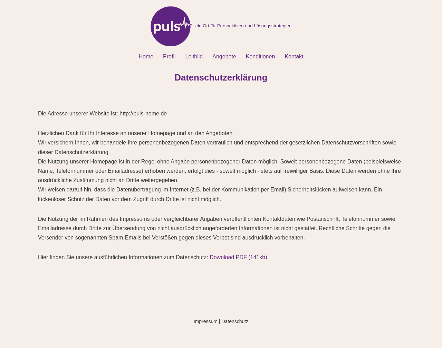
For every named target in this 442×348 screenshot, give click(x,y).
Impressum (206, 321)
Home (145, 56)
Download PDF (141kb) (238, 257)
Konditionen (260, 56)
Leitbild (194, 56)
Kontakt (294, 56)
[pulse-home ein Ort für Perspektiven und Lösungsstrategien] (221, 26)
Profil (169, 56)
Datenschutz (234, 321)
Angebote (224, 56)
